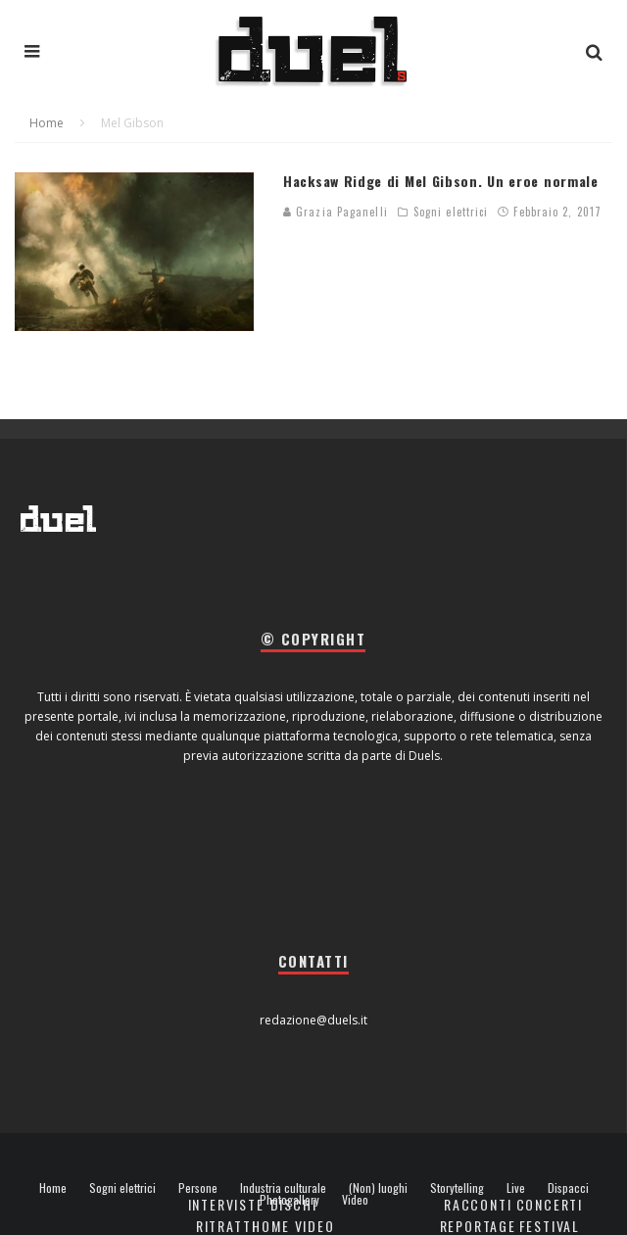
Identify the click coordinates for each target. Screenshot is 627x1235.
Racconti (478, 1204)
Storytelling (457, 1188)
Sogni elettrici (451, 211)
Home (53, 1188)
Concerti (550, 1204)
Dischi (293, 1204)
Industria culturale (283, 1188)
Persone (197, 1188)
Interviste (226, 1204)
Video (355, 1200)
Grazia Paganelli (335, 211)
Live (515, 1188)
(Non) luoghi (378, 1188)
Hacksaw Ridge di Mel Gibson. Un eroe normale (441, 180)
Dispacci (568, 1188)
